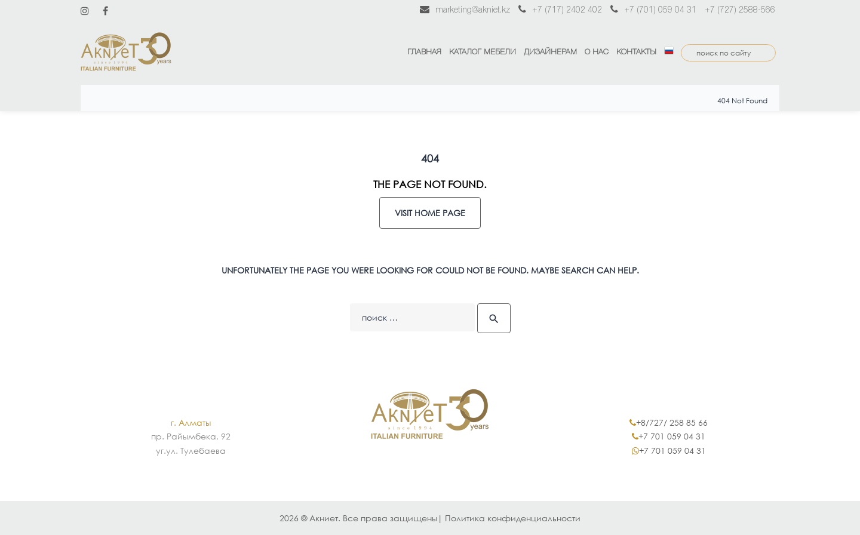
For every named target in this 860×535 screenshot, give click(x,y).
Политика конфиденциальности (512, 518)
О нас (597, 52)
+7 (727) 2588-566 (740, 10)
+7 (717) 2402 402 (560, 10)
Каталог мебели (482, 52)
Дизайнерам (550, 52)
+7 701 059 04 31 (671, 436)
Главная (424, 52)
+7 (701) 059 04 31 (653, 10)
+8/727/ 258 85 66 (672, 422)
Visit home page (430, 213)
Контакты (636, 52)
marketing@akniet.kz (465, 10)
